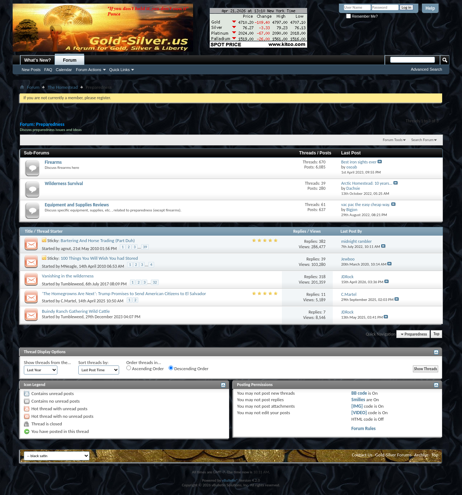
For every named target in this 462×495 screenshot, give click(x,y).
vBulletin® (230, 480)
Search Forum (422, 139)
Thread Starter (50, 231)
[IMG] (357, 406)
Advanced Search (426, 69)
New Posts (31, 69)
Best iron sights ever (358, 162)
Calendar (64, 69)
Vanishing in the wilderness (67, 276)
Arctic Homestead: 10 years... (366, 183)
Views (315, 231)
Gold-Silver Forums (393, 454)
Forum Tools (392, 139)
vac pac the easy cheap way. (365, 204)
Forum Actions (88, 69)
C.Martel (68, 300)
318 (322, 276)
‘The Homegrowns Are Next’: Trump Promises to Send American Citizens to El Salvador (124, 293)
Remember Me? (362, 16)
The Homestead (63, 87)
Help (430, 8)
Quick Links (119, 69)
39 (145, 247)
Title (29, 231)
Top (436, 334)
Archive (421, 454)
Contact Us (362, 454)
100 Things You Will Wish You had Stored (99, 258)
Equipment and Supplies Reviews (77, 204)
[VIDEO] (359, 412)
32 (155, 282)
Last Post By (351, 231)
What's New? (37, 60)
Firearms (53, 162)
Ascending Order (145, 368)
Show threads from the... (47, 362)
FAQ (48, 69)
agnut (66, 248)
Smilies (358, 399)
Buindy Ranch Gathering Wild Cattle (76, 311)
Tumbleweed (72, 283)
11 (323, 294)
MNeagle (69, 265)
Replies (299, 231)
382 (322, 241)
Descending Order (189, 368)
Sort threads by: (93, 362)
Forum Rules (364, 428)
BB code (359, 393)
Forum (70, 60)
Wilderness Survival (64, 183)
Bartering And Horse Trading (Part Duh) (98, 240)
